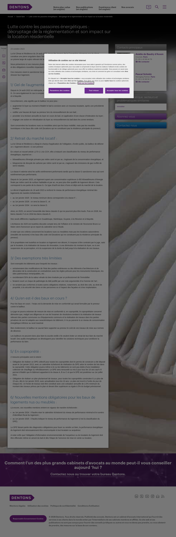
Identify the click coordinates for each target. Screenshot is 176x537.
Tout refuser (94, 90)
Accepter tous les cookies (117, 90)
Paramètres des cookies (60, 90)
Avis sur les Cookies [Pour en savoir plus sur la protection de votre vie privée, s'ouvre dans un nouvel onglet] (86, 83)
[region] (89, 76)
